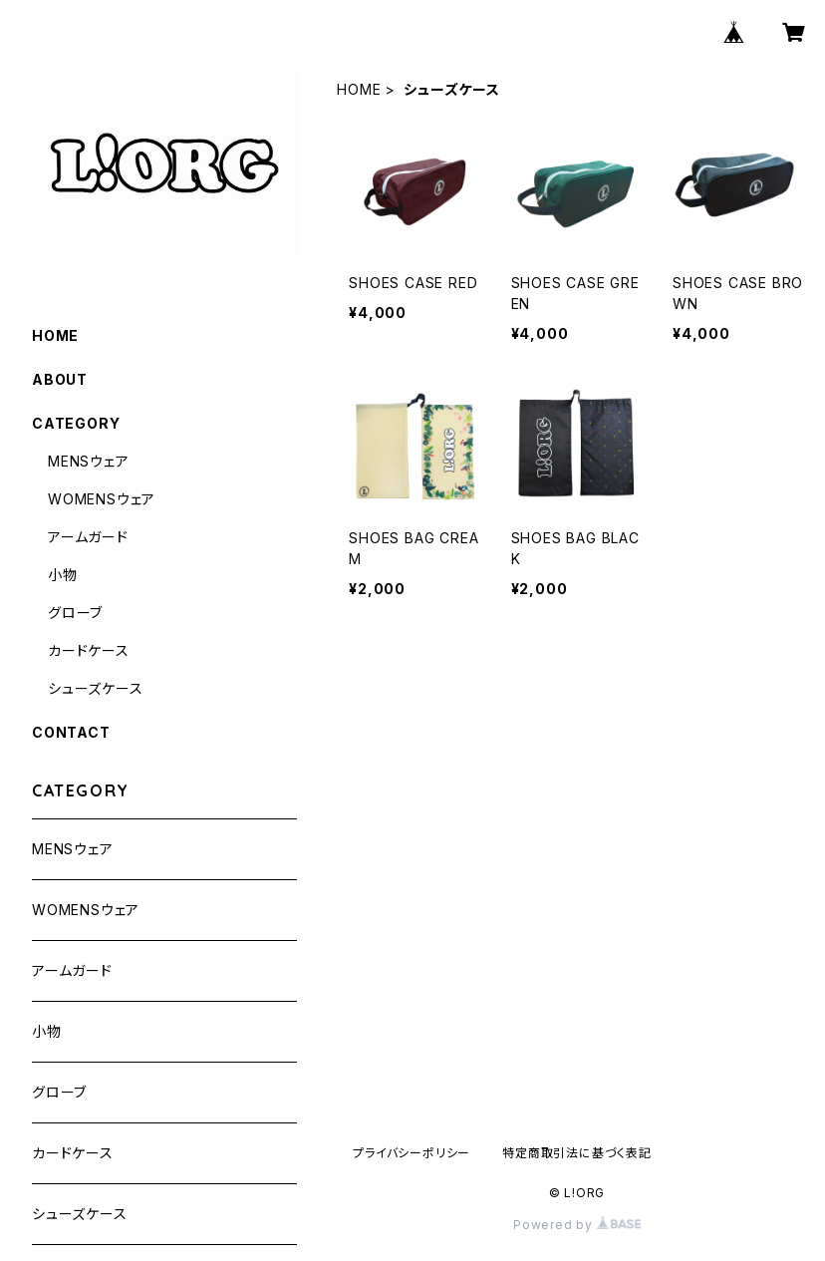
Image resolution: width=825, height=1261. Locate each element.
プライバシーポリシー (411, 1152)
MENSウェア (89, 461)
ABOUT (60, 379)
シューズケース (95, 688)
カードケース (89, 650)
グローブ (75, 612)
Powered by (577, 1224)
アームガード (88, 536)
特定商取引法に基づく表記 (577, 1152)
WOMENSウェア (101, 498)
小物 (63, 574)
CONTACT (71, 732)
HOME (359, 89)
